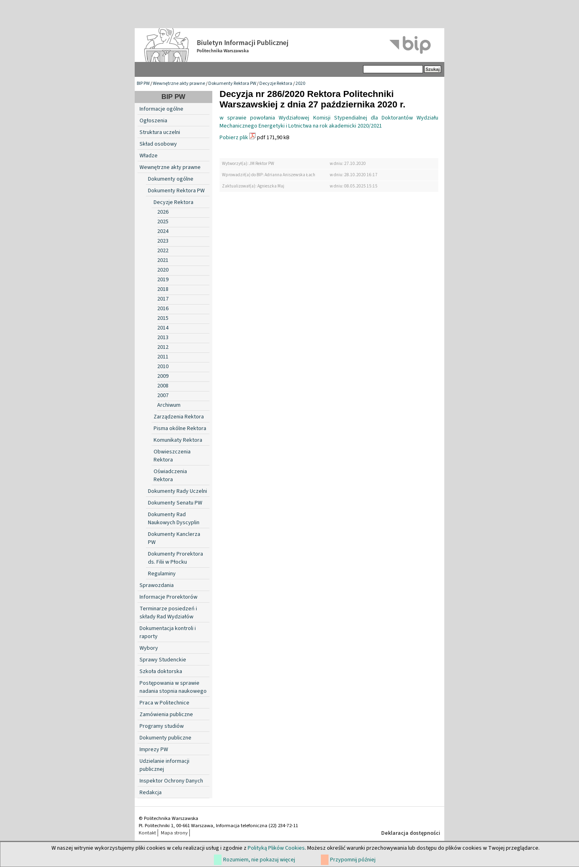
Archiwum (169, 405)
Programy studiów (162, 726)
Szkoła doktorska (161, 671)
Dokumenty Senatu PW (175, 503)
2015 (162, 318)
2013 (162, 338)
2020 (300, 83)
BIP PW (143, 83)
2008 (162, 386)
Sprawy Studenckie (163, 660)
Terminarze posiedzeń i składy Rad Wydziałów (168, 613)
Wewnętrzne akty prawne (179, 83)
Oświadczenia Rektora (170, 475)
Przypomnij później (353, 860)
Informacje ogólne (161, 109)
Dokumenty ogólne (170, 179)
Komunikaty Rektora (178, 440)
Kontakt (147, 832)
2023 (162, 241)
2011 (162, 357)
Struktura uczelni (160, 132)
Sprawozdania (157, 585)
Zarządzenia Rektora (179, 417)
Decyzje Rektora (275, 83)
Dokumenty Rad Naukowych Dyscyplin (173, 519)
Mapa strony (174, 832)
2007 (162, 395)
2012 (162, 347)
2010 (162, 366)
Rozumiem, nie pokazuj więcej (259, 860)
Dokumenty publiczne (165, 738)
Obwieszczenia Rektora (172, 456)
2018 (162, 289)
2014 (162, 328)
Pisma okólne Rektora (180, 428)
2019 (162, 280)
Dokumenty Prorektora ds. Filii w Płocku (175, 558)
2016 (162, 309)
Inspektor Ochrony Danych (171, 781)
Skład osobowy (158, 144)
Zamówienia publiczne (166, 714)
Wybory (149, 648)
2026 (162, 212)
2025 (162, 222)
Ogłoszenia (153, 121)
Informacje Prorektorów (168, 597)
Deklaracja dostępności (410, 833)
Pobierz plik (234, 138)
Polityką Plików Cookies (276, 848)
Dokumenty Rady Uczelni (177, 491)
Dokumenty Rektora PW (232, 83)
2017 (162, 299)
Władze (149, 156)
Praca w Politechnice (164, 703)
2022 (162, 251)
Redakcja (151, 793)
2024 (162, 231)
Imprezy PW (154, 749)
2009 (162, 376)
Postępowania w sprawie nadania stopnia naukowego (173, 687)
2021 (162, 260)
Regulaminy (162, 574)
